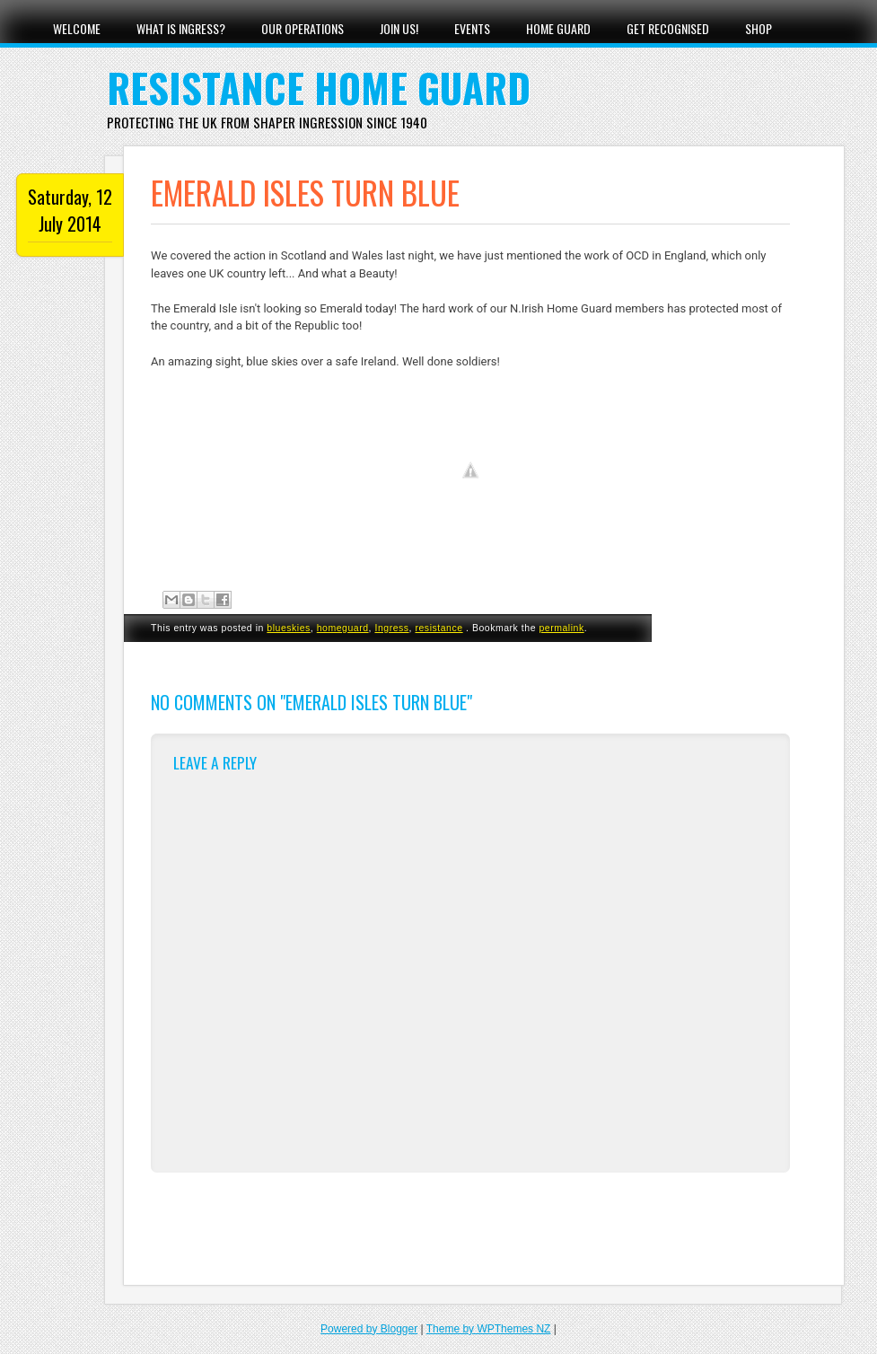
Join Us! (399, 28)
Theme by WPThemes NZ (488, 1329)
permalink (561, 627)
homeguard (343, 627)
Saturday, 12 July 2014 (70, 210)
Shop (758, 28)
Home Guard (558, 28)
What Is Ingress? (180, 28)
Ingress (391, 627)
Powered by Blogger (368, 1329)
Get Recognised (668, 28)
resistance (438, 627)
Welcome (77, 28)
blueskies (289, 627)
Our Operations (302, 28)
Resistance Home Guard (319, 87)
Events (472, 28)
